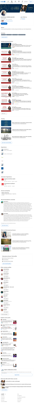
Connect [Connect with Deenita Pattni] (6, 294)
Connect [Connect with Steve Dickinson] (6, 271)
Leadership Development (22, 34)
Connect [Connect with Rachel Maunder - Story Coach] (6, 289)
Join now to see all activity (6, 142)
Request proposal (4, 37)
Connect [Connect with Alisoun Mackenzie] (6, 280)
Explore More (17, 374)
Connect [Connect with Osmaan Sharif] (6, 276)
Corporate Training (9, 34)
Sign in (31, 1)
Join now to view (5, 225)
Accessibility (2, 395)
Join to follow (4, 23)
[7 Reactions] (2, 322)
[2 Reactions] (1, 340)
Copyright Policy (19, 398)
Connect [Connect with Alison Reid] (6, 298)
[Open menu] (33, 13)
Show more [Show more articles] (4, 113)
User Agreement (19, 395)
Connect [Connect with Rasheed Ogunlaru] (6, 307)
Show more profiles (4, 314)
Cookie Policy (2, 398)
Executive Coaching (15, 34)
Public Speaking (3, 34)
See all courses (4, 389)
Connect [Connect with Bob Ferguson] (6, 285)
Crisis (5, 179)
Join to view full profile (7, 263)
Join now (25, 1)
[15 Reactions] (2, 345)
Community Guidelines (4, 401)
